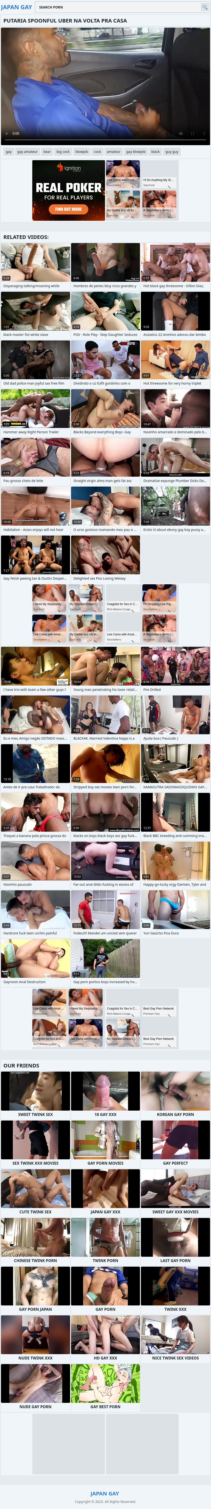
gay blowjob (136, 151)
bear (47, 151)
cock (97, 151)
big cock (63, 151)
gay (9, 151)
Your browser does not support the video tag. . (105, 86)
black (155, 151)
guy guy (171, 151)
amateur (114, 151)
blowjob (81, 151)
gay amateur (27, 151)
